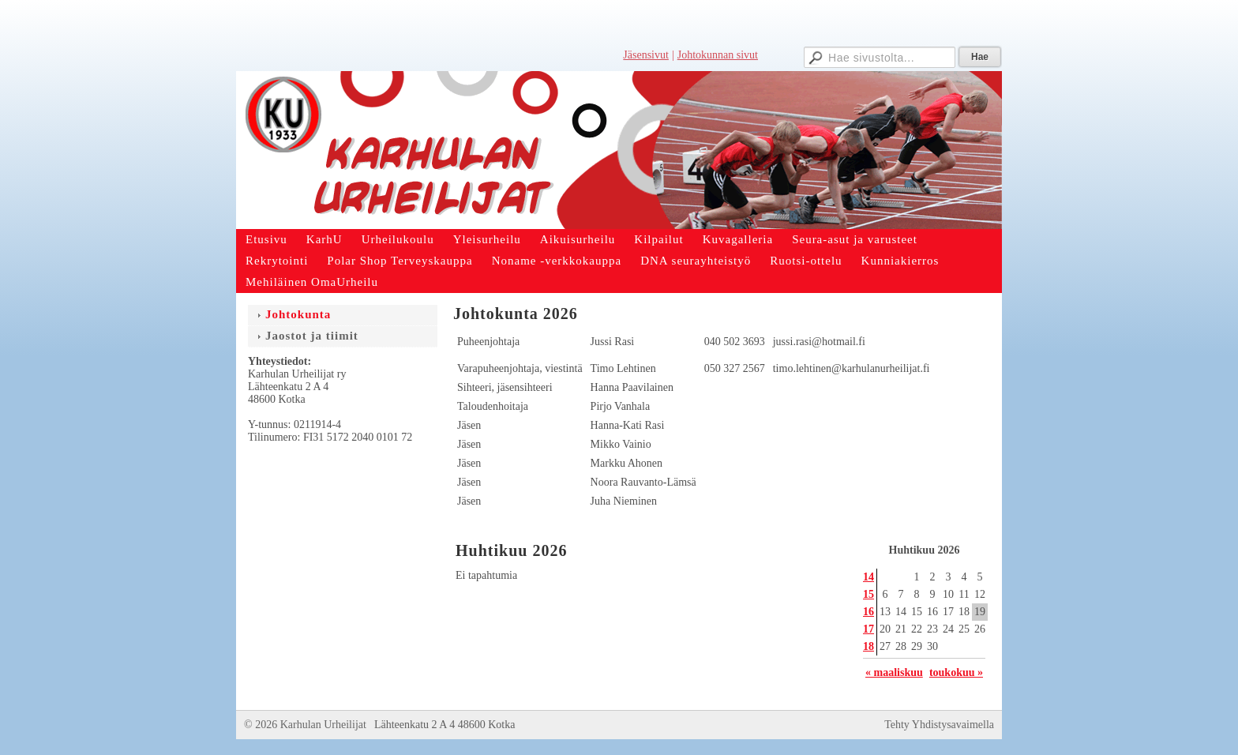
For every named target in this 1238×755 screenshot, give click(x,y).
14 (868, 577)
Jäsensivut (646, 55)
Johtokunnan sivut (717, 55)
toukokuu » (956, 672)
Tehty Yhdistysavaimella (939, 725)
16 (868, 612)
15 (868, 594)
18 (868, 646)
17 (868, 629)
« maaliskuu (894, 672)
